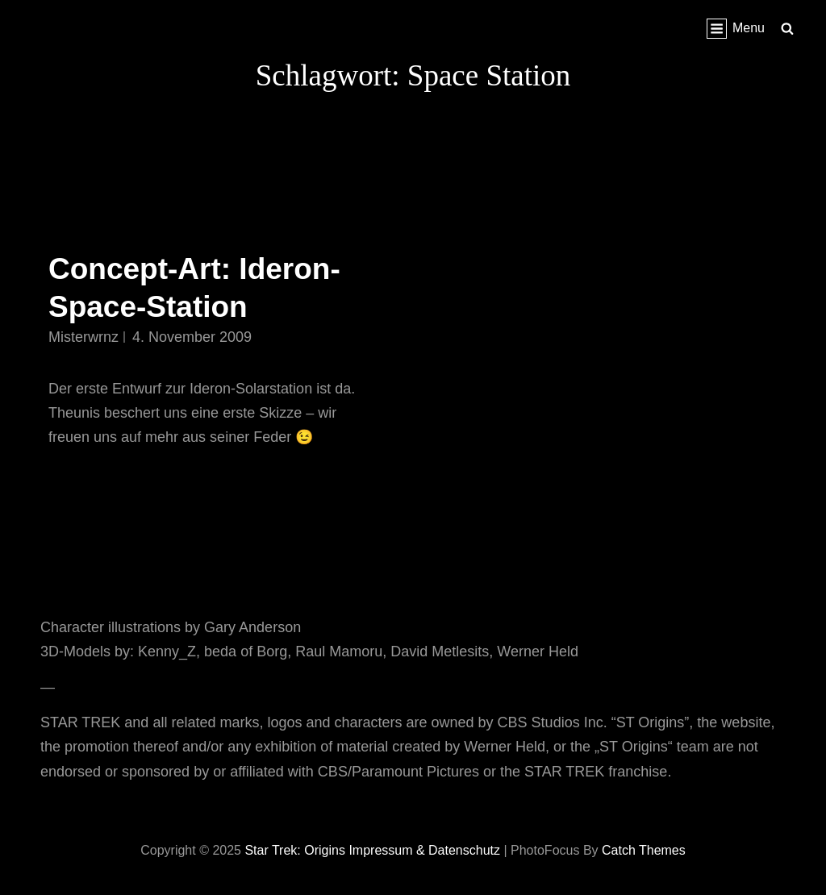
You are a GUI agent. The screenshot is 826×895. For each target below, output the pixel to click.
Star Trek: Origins (294, 850)
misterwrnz (83, 337)
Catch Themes (644, 850)
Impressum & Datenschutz (424, 850)
